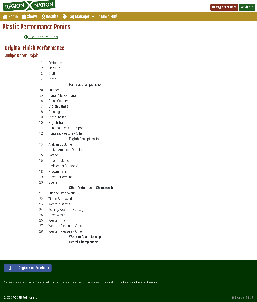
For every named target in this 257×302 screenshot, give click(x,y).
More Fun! (108, 16)
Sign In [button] (247, 7)
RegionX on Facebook (26, 268)
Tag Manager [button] (77, 16)
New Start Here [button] (224, 7)
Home (10, 16)
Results (50, 16)
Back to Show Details (41, 37)
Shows (30, 16)
